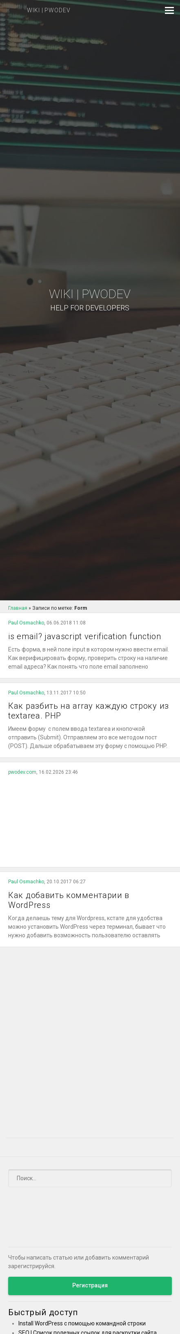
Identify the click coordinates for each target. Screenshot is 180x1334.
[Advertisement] (90, 819)
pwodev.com (22, 772)
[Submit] (161, 1178)
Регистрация (90, 1285)
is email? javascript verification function (84, 636)
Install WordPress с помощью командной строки (82, 1323)
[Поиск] (90, 1178)
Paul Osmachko (26, 623)
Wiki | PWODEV (90, 300)
